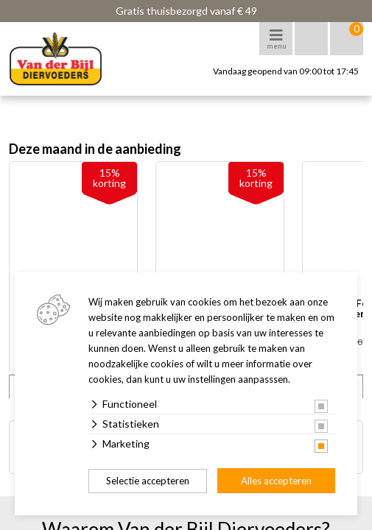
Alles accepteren (276, 481)
